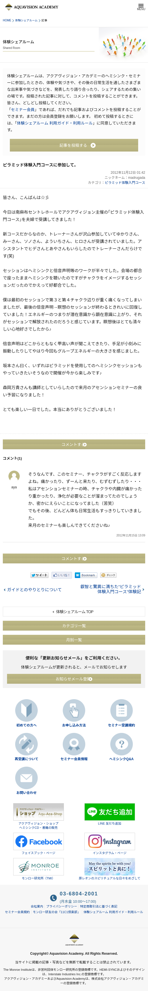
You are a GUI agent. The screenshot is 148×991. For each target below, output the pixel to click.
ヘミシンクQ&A (121, 759)
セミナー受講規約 (121, 725)
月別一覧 (74, 640)
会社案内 (37, 906)
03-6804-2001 (79, 894)
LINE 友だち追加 (109, 814)
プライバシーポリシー (61, 906)
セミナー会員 (23, 109)
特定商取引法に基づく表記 (98, 906)
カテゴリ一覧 (74, 626)
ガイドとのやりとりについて (34, 589)
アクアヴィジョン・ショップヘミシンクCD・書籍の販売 (38, 816)
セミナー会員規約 (17, 912)
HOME (7, 20)
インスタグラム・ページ (109, 844)
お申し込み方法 (74, 725)
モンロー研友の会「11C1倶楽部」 (56, 912)
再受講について (27, 759)
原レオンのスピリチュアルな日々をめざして (109, 869)
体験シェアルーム (26, 20)
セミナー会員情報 (74, 759)
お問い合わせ (26, 793)
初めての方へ (26, 725)
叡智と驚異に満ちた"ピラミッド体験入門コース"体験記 (110, 589)
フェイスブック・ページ (38, 844)
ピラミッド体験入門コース (125, 183)
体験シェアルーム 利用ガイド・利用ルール (55, 123)
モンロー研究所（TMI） (38, 869)
